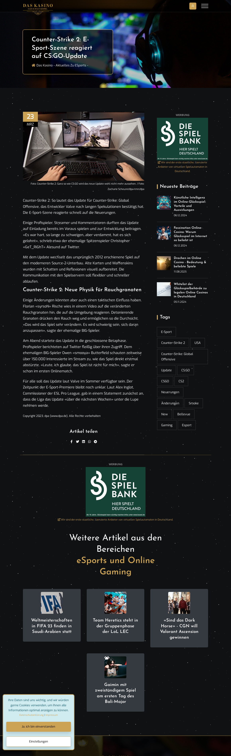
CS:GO (185, 370)
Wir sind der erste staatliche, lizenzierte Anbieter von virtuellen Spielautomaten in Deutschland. (182, 167)
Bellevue (183, 414)
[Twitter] (78, 442)
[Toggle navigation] (204, 6)
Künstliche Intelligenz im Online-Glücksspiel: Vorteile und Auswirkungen (190, 204)
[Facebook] (72, 442)
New (164, 414)
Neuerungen (170, 392)
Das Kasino (44, 65)
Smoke (194, 403)
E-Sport (166, 332)
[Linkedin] (84, 442)
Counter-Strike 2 (173, 343)
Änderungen (170, 403)
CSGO (165, 381)
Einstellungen (38, 741)
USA (198, 343)
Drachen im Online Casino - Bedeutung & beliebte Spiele (190, 262)
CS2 (181, 381)
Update (166, 370)
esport (187, 425)
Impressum (51, 715)
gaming (166, 425)
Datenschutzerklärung (31, 715)
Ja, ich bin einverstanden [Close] (38, 727)
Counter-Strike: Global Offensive (177, 356)
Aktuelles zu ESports (71, 65)
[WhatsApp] (89, 442)
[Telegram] (95, 442)
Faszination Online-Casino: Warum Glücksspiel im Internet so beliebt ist (190, 234)
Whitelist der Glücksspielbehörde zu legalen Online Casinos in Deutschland (191, 290)
